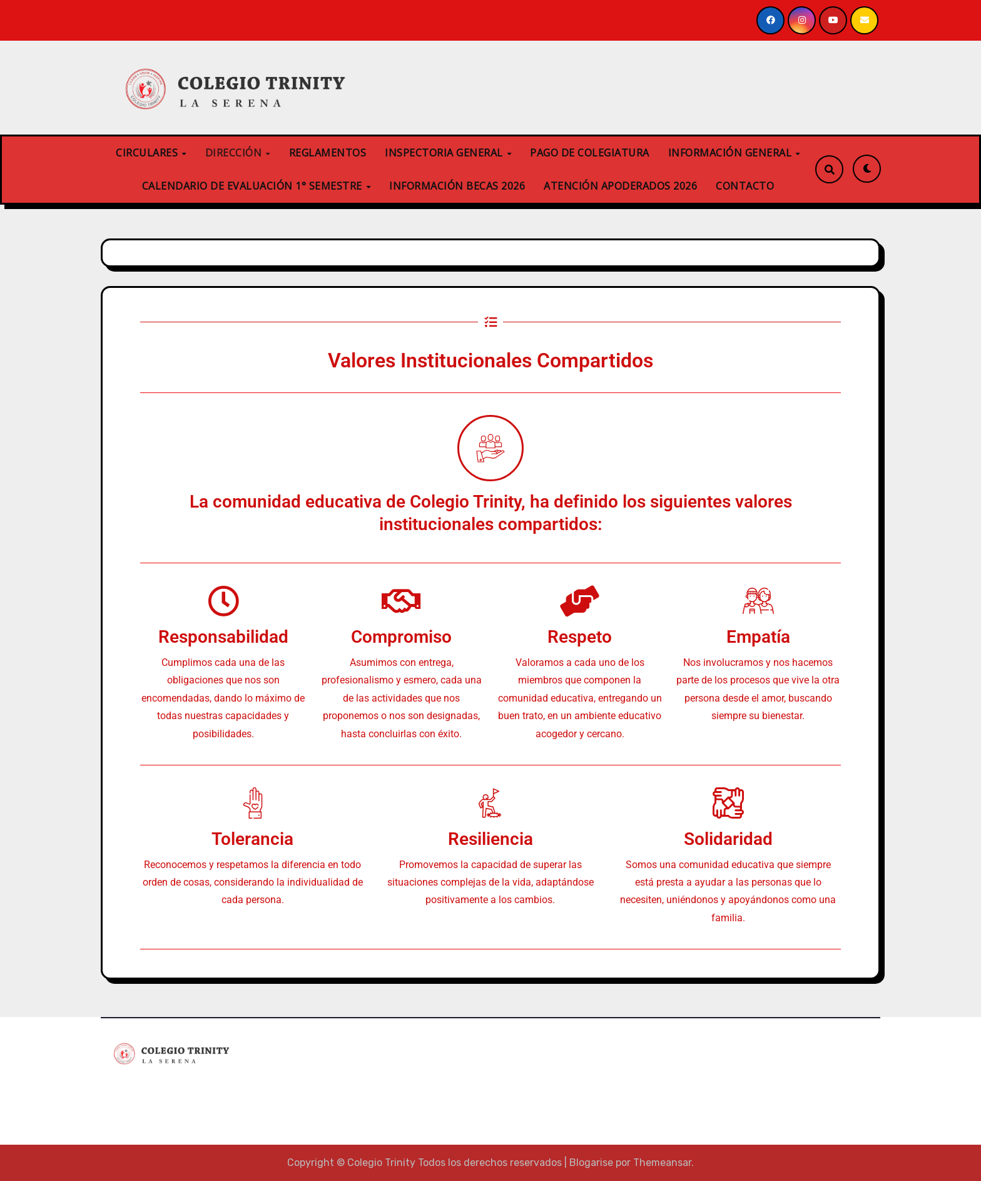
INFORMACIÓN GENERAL (731, 153)
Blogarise (591, 1162)
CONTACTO (745, 186)
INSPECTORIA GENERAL (445, 153)
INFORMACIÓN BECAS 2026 (457, 186)
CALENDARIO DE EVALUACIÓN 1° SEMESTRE (253, 186)
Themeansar (662, 1162)
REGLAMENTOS (328, 153)
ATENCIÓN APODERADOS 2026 (620, 186)
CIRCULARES (148, 153)
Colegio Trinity (162, 1090)
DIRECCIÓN (235, 153)
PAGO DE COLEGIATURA (589, 153)
